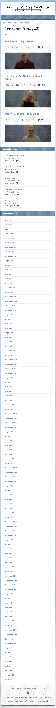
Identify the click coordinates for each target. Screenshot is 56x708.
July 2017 (8, 490)
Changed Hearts (11, 201)
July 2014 (8, 652)
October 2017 (10, 477)
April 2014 (8, 666)
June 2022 (8, 270)
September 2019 (11, 373)
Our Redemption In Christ (15, 156)
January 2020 (9, 355)
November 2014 (11, 634)
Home (5, 22)
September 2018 (11, 427)
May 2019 (8, 391)
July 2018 (8, 436)
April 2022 (8, 279)
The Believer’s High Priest (19, 41)
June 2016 (8, 549)
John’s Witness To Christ (14, 167)
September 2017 (11, 481)
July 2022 (8, 265)
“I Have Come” (10, 178)
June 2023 (8, 220)
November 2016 (11, 526)
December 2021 (11, 297)
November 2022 (11, 247)
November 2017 (11, 472)
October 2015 (10, 585)
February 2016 (10, 567)
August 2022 (9, 261)
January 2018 (9, 463)
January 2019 (9, 409)
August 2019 (9, 378)
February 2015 (10, 621)
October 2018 (10, 423)
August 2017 (9, 486)
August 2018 (9, 432)
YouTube (28, 692)
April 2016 (8, 558)
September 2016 (11, 535)
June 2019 (8, 387)
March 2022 (9, 283)
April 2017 (8, 504)
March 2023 (9, 234)
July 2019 (8, 382)
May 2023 (8, 225)
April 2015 (8, 612)
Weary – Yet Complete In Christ (22, 113)
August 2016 (9, 540)
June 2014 (8, 657)
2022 (21, 22)
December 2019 (11, 360)
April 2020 (8, 342)
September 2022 (11, 256)
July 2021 (8, 319)
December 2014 (11, 630)
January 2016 (9, 571)
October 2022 (10, 252)
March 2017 (9, 508)
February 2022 (10, 288)
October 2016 (10, 531)
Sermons (27, 688)
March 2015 (9, 616)
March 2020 (9, 346)
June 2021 (8, 324)
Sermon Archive (13, 22)
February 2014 (10, 675)
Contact (42, 688)
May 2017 (8, 499)
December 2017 (11, 468)
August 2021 (9, 315)
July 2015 (8, 598)
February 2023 (10, 238)
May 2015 (8, 607)
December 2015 (11, 576)
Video (39, 47)
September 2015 (11, 589)
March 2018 (9, 454)
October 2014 (10, 639)
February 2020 (10, 351)
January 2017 (9, 517)
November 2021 (11, 301)
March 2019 (9, 400)
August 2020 (9, 333)
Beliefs (19, 688)
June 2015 (8, 603)
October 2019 (10, 369)
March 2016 (9, 562)
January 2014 (9, 679)
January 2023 (9, 243)
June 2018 (8, 441)
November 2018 (11, 418)
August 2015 (9, 594)
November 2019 (11, 364)
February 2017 (10, 513)
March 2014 (9, 670)
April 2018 (8, 450)
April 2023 (8, 229)
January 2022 (9, 292)
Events (34, 688)
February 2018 (10, 459)
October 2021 (10, 306)
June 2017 (8, 495)
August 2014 (9, 648)
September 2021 (11, 310)
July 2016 (8, 544)
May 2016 (8, 553)
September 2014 (11, 643)
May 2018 (8, 445)
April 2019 (8, 396)
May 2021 (8, 328)
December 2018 (11, 414)
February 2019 (10, 405)
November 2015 (11, 580)
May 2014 (8, 661)
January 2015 (9, 625)
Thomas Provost (30, 47)
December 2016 (11, 522)
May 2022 (8, 274)
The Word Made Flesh (13, 189)
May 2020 (8, 337)
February (27, 22)
